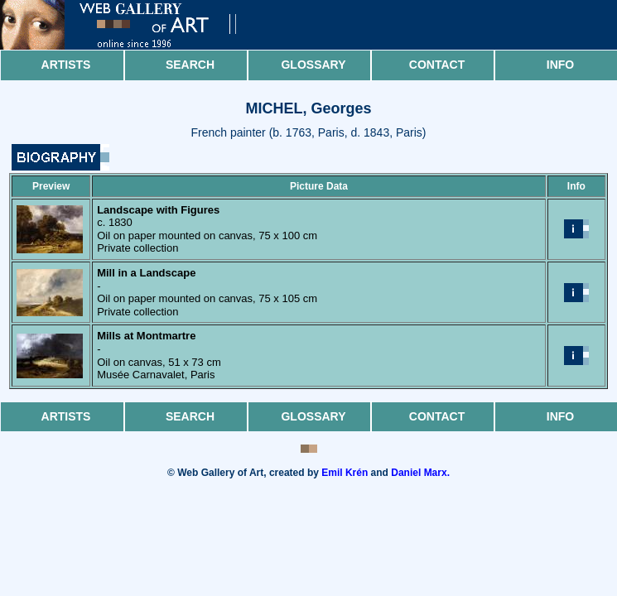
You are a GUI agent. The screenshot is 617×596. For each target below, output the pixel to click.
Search (190, 64)
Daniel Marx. (420, 472)
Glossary (313, 64)
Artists (66, 64)
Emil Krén (344, 472)
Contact (437, 64)
